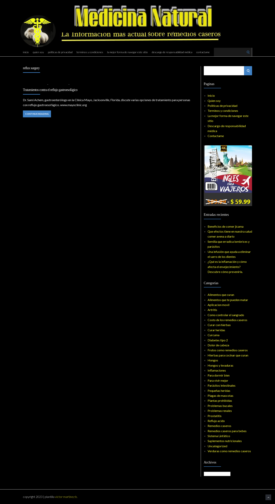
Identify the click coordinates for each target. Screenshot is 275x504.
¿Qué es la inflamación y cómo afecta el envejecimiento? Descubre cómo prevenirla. (227, 267)
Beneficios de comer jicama (225, 226)
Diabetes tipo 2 (218, 340)
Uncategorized (217, 446)
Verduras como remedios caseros (229, 451)
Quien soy (38, 52)
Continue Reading (37, 113)
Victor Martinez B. (66, 496)
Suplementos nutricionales (225, 441)
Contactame (203, 52)
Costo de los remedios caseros (227, 320)
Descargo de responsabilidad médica (172, 52)
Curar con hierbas (219, 325)
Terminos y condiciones (90, 52)
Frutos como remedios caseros (228, 350)
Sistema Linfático (219, 436)
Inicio (26, 52)
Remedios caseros (219, 426)
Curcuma (213, 335)
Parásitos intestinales (221, 385)
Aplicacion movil (218, 305)
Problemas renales (220, 410)
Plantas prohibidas (220, 400)
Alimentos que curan (221, 294)
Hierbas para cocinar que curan (228, 355)
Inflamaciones (217, 370)
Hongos (213, 360)
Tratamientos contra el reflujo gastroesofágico (50, 90)
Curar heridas (216, 330)
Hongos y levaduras (220, 365)
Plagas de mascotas (220, 395)
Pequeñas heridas (219, 390)
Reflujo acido (58, 84)
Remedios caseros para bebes (227, 431)
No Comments (79, 84)
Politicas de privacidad (60, 52)
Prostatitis (215, 416)
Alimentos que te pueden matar (228, 300)
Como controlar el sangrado (226, 315)
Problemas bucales (220, 405)
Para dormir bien (219, 375)
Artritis (212, 310)
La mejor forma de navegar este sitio (127, 52)
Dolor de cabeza (218, 345)
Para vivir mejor (218, 380)
